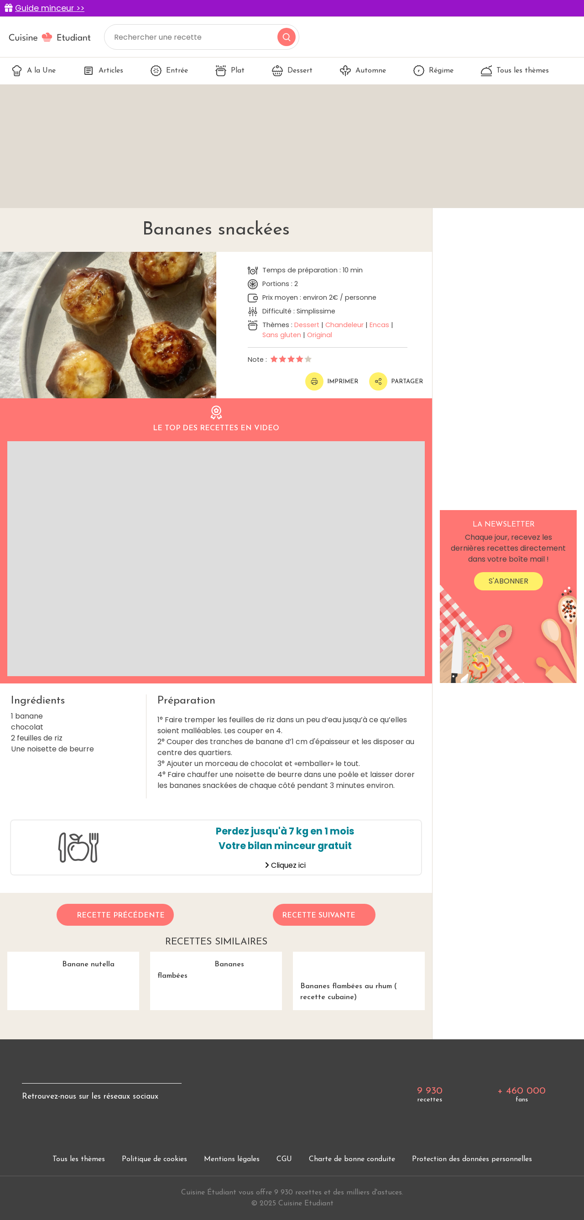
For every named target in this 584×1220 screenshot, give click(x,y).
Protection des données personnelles (472, 1159)
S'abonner (508, 581)
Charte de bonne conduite (352, 1159)
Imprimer (331, 381)
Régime (433, 70)
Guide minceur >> (49, 8)
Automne (363, 70)
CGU (284, 1159)
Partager (396, 381)
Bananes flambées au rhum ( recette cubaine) (359, 976)
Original (319, 334)
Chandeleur (344, 324)
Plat (230, 70)
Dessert (292, 70)
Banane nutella (61, 960)
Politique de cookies (154, 1159)
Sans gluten (281, 334)
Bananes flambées (197, 966)
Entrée (169, 70)
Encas (379, 324)
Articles (103, 70)
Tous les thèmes (515, 70)
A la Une (33, 70)
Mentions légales (232, 1159)
